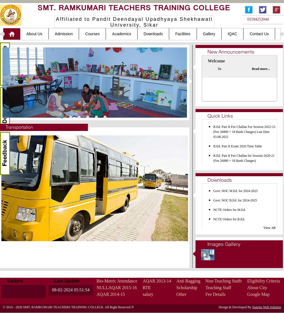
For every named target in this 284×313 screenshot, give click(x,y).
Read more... (261, 69)
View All (269, 228)
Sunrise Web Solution (266, 307)
